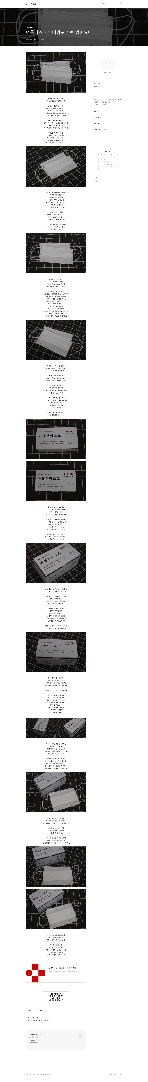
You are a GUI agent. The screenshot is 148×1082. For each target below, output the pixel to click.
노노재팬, (108, 99)
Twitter (104, 130)
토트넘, (96, 99)
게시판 (96, 87)
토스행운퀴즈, (102, 99)
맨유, (113, 99)
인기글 (101, 111)
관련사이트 (113, 1074)
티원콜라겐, (97, 102)
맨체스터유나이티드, (112, 102)
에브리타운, (118, 99)
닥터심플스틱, (97, 105)
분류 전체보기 (98, 83)
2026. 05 (108, 151)
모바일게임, (104, 102)
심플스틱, (104, 105)
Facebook (97, 130)
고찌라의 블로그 (32, 4)
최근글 (96, 111)
